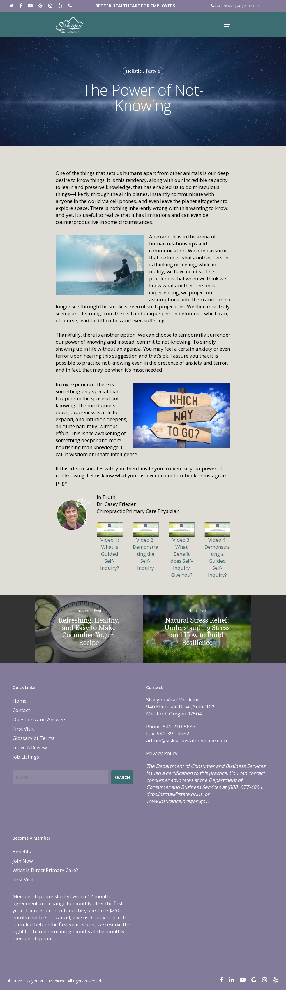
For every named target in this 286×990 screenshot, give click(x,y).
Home (20, 700)
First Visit (23, 728)
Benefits (22, 851)
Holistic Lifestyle (143, 71)
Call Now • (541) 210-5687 (235, 6)
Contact (21, 710)
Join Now (23, 860)
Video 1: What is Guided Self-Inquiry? (109, 554)
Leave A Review (30, 747)
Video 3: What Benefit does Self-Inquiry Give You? (181, 557)
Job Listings (26, 756)
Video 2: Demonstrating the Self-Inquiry (145, 554)
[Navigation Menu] (227, 25)
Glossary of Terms (33, 738)
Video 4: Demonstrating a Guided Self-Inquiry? (217, 557)
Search (122, 777)
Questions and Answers (39, 719)
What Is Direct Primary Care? (45, 870)
